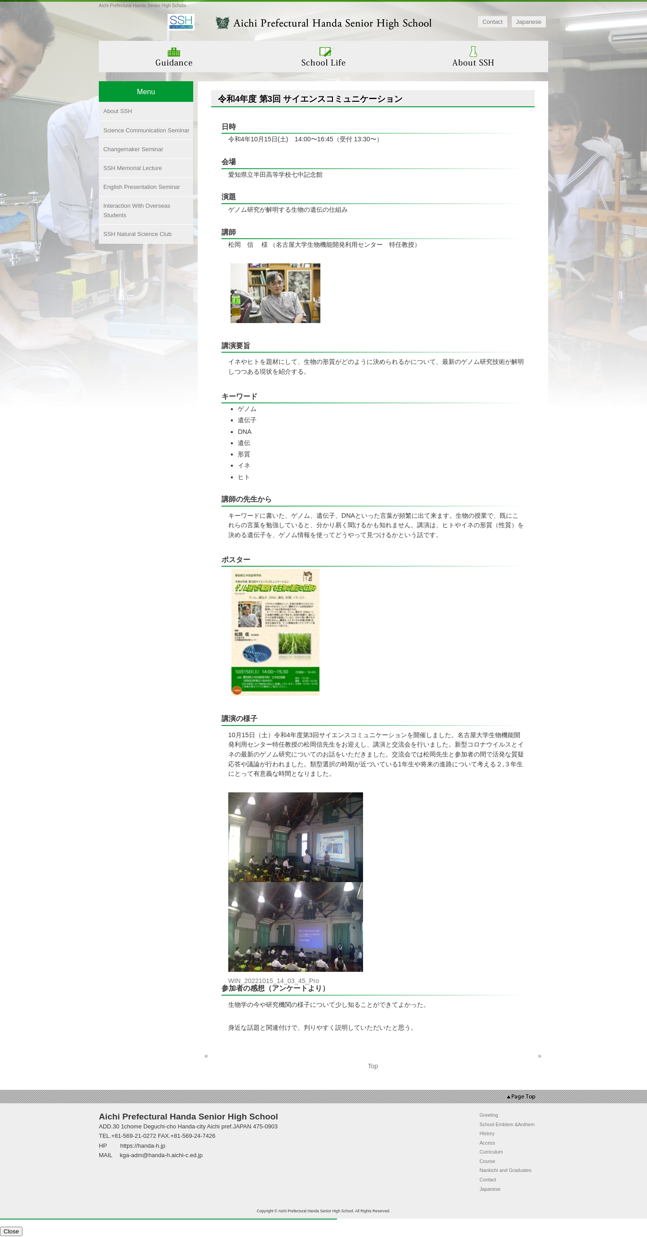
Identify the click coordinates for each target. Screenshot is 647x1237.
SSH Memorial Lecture (132, 168)
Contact (493, 21)
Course (487, 1161)
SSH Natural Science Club (137, 234)
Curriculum (491, 1151)
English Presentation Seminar (141, 187)
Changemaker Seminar (133, 149)
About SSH (117, 111)
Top (373, 1066)
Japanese (528, 21)
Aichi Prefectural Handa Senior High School (142, 5)
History (487, 1133)
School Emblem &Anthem (507, 1124)
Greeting (488, 1115)
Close (11, 1231)
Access (487, 1142)
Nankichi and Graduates (505, 1170)
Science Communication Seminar (146, 130)
